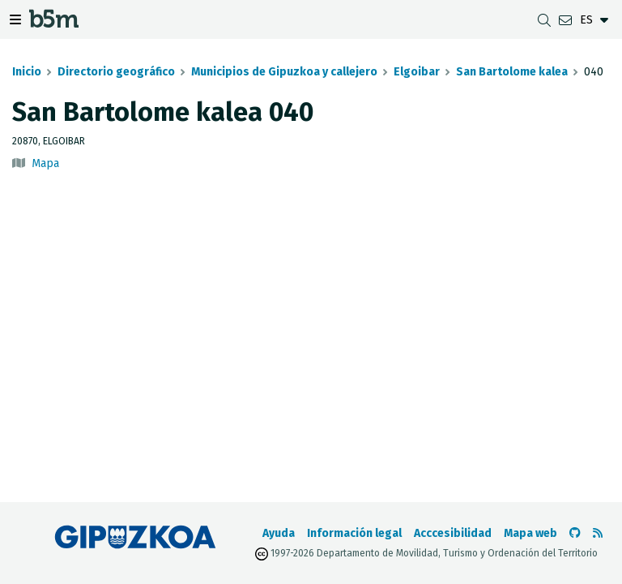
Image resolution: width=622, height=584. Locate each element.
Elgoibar (417, 72)
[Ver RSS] (598, 533)
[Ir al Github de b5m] (575, 533)
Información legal (354, 533)
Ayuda (278, 533)
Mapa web (530, 533)
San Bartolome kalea (512, 72)
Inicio (26, 72)
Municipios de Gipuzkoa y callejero (284, 72)
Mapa (45, 163)
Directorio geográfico (116, 72)
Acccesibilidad (453, 533)
